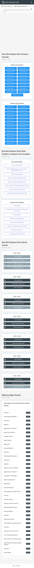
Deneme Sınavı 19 (11, 136)
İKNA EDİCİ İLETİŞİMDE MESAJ (17, 222)
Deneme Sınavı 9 (11, 81)
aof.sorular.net (7, 6)
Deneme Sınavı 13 (11, 88)
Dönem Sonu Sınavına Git (14, 260)
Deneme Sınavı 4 (24, 71)
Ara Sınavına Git (13, 256)
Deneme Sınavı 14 (23, 88)
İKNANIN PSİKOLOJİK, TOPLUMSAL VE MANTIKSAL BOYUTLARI (17, 210)
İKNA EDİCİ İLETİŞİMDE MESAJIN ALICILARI (16, 226)
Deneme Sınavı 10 (23, 81)
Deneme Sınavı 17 (17, 95)
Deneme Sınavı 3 (11, 71)
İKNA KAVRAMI (17, 205)
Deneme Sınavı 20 (23, 136)
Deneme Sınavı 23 (11, 143)
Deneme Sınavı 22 (23, 140)
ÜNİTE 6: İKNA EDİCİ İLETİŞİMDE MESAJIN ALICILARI (17, 185)
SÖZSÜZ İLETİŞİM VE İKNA (17, 230)
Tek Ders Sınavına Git (13, 327)
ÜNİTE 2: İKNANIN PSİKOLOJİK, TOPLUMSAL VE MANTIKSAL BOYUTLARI (17, 170)
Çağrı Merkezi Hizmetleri (20, 6)
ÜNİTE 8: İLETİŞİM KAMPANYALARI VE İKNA (17, 193)
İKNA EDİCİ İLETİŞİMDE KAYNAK (17, 218)
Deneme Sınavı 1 (11, 68)
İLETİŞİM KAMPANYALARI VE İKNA (17, 234)
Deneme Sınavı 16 (23, 91)
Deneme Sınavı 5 (11, 75)
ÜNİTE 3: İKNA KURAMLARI (17, 174)
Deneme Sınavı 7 (11, 78)
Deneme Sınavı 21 (11, 140)
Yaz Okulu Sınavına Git (14, 267)
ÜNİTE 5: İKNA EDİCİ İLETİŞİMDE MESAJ (17, 182)
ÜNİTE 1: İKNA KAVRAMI (17, 165)
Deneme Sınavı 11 (11, 85)
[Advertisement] (17, 32)
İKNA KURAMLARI (17, 214)
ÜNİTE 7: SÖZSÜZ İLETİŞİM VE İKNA (17, 189)
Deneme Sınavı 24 (23, 143)
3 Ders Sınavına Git (13, 264)
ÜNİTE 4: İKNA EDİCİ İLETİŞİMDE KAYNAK (17, 178)
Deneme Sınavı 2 (24, 68)
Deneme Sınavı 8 (24, 78)
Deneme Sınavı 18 (23, 133)
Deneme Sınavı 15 (11, 91)
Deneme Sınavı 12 (23, 85)
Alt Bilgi (16, 565)
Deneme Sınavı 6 (24, 75)
